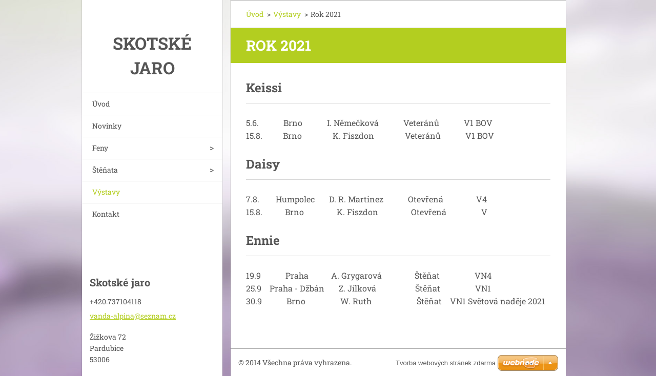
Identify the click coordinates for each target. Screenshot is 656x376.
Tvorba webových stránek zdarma (446, 363)
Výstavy (106, 192)
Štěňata (105, 170)
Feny (100, 148)
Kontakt (105, 214)
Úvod (101, 104)
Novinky (106, 126)
